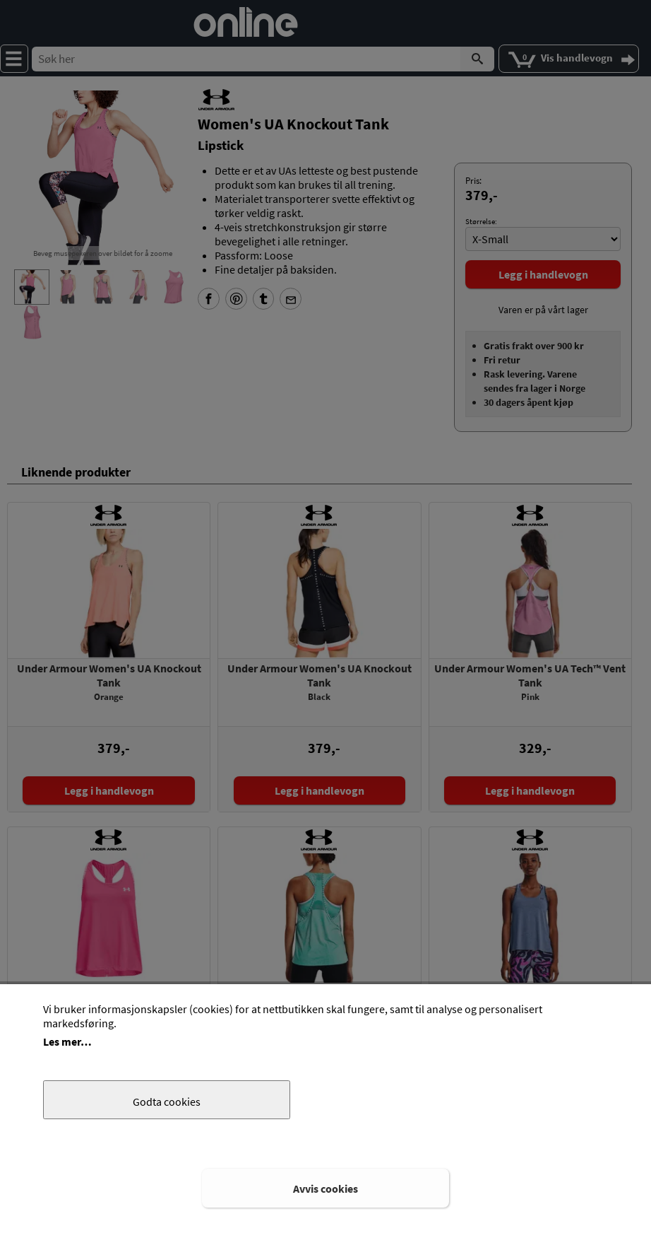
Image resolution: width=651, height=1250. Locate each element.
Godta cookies (167, 1101)
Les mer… (67, 1041)
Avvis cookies (325, 1188)
